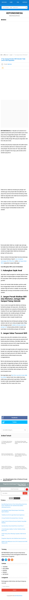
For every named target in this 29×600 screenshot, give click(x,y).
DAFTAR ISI (5, 574)
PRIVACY (5, 572)
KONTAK (5, 570)
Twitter (9, 422)
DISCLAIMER (6, 568)
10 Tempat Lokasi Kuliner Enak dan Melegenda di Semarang (6, 442)
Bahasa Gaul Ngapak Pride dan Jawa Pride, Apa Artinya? (7, 454)
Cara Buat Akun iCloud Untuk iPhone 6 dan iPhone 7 (13, 525)
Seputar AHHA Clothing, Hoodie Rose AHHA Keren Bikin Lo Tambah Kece (6, 467)
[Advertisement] (14, 37)
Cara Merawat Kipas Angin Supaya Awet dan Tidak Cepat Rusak (21, 442)
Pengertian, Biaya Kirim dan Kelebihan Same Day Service (14, 538)
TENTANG (5, 566)
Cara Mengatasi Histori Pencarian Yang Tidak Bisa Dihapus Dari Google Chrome (21, 467)
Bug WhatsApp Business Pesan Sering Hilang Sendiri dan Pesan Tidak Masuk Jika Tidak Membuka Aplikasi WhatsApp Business (14, 506)
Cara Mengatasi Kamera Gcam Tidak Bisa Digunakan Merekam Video (21, 455)
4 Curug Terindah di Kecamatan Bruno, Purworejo (12, 518)
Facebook (9, 417)
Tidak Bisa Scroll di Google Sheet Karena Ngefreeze (13, 515)
